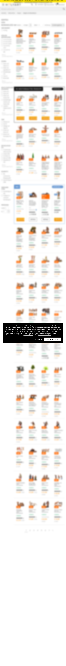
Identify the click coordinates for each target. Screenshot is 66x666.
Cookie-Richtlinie (28, 335)
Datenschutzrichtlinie (44, 335)
